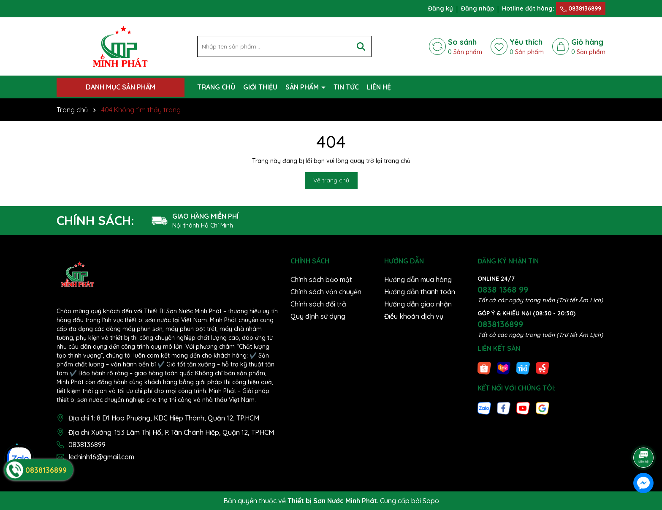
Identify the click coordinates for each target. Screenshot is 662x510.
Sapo (431, 500)
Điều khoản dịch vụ (413, 316)
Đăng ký (440, 8)
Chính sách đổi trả (318, 304)
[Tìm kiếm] (361, 46)
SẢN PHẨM (302, 87)
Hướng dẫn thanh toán (419, 292)
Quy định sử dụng (317, 316)
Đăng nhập (477, 8)
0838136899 (580, 8)
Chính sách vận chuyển (325, 292)
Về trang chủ (331, 180)
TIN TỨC (346, 87)
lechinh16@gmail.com (101, 457)
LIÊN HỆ (379, 87)
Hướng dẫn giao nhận (418, 304)
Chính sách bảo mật (321, 279)
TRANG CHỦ (216, 87)
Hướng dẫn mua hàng (418, 279)
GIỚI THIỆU (260, 87)
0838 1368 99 (503, 289)
